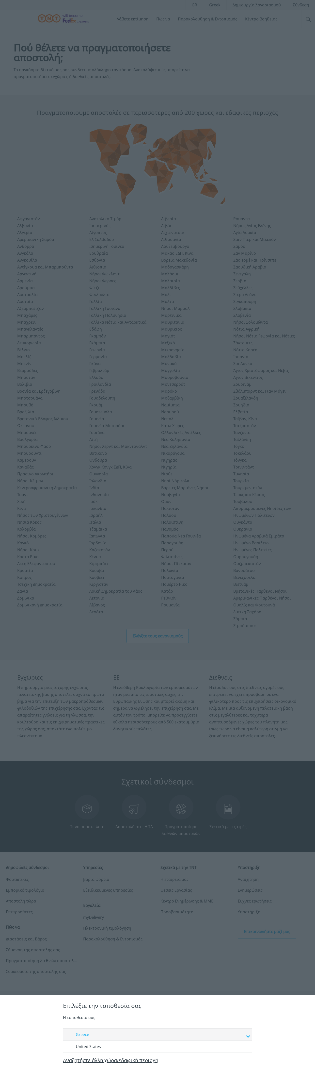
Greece (158, 1035)
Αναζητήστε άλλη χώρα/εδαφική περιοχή (110, 1060)
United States (83, 1047)
